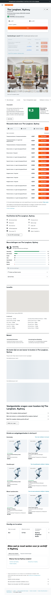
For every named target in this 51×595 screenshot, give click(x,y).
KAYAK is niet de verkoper (28, 579)
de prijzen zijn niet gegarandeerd (34, 575)
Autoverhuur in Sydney (33, 561)
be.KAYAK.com (9, 590)
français (37, 1)
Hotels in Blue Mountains (42, 590)
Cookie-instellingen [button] (11, 208)
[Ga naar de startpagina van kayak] (9, 5)
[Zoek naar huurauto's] (2, 14)
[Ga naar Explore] (2, 18)
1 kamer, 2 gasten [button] (12, 24)
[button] (49, 1)
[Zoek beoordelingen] (29, 268)
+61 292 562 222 (11, 14)
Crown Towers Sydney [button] (33, 453)
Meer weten (45, 202)
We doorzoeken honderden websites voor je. (28, 581)
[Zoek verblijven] (2, 12)
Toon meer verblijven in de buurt (42, 437)
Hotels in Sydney (13, 563)
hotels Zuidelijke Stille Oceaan (22, 590)
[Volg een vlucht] (2, 21)
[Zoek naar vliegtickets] (2, 9)
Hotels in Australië (33, 590)
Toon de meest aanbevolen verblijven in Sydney (38, 491)
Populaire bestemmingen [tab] (25, 553)
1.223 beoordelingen (19, 16)
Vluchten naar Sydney (14, 561)
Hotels (14, 590)
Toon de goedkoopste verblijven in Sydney (40, 464)
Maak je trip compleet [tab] (13, 553)
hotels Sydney (9, 592)
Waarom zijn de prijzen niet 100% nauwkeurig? (28, 584)
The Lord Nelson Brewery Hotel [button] (14, 454)
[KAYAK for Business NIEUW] (2, 24)
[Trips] (2, 28)
